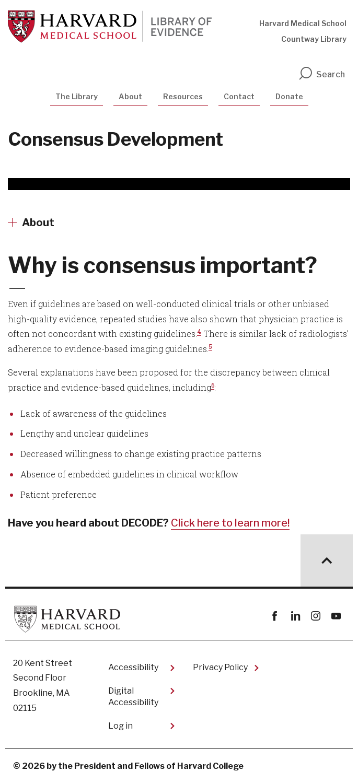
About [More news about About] (38, 222)
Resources (183, 96)
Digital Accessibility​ (133, 696)
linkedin (295, 616)
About (130, 96)
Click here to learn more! (230, 523)
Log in (120, 726)
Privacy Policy (220, 667)
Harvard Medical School (303, 23)
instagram (315, 616)
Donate (289, 96)
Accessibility (133, 667)
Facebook (274, 616)
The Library (76, 96)
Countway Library (314, 38)
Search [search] (321, 74)
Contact (239, 96)
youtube (336, 616)
